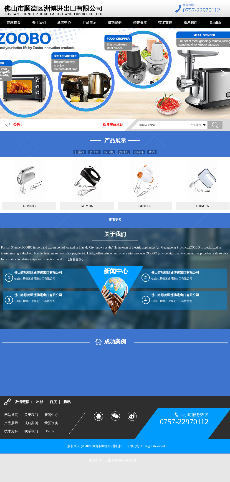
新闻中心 (64, 22)
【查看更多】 (75, 259)
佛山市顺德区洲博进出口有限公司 (38, 272)
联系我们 (190, 22)
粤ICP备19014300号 (125, 460)
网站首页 (13, 22)
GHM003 (29, 206)
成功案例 (114, 22)
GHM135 (145, 206)
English (215, 22)
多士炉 (94, 152)
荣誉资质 (140, 22)
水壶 (152, 152)
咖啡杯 (139, 152)
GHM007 (87, 206)
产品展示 (89, 22)
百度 (53, 402)
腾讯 (67, 402)
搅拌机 (124, 152)
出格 (39, 402)
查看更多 (115, 219)
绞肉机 (109, 152)
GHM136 (202, 206)
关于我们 (39, 22)
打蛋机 (79, 152)
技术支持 (165, 22)
